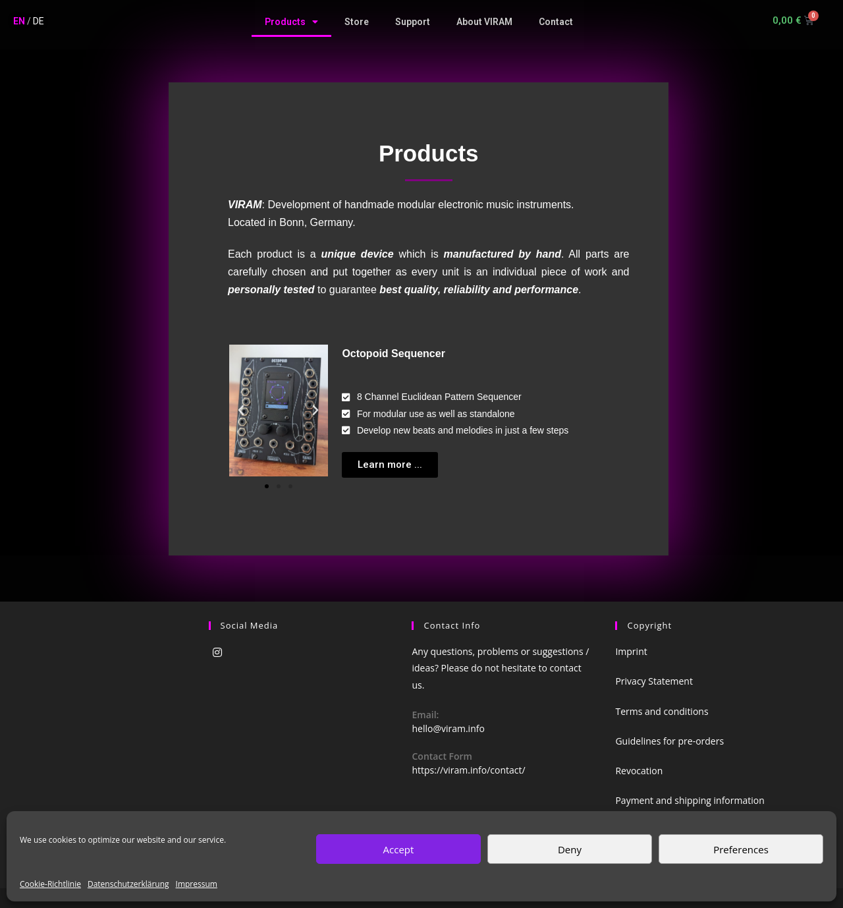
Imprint (631, 651)
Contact (556, 21)
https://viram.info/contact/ (468, 770)
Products (291, 22)
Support (412, 21)
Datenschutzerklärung (128, 884)
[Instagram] (217, 652)
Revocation (639, 770)
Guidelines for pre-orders (669, 741)
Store (356, 21)
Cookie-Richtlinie (50, 884)
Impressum (196, 884)
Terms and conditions (661, 711)
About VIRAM (484, 21)
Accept (398, 849)
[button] (267, 486)
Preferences (741, 849)
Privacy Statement (654, 681)
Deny (570, 849)
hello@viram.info (448, 728)
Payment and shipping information (689, 800)
